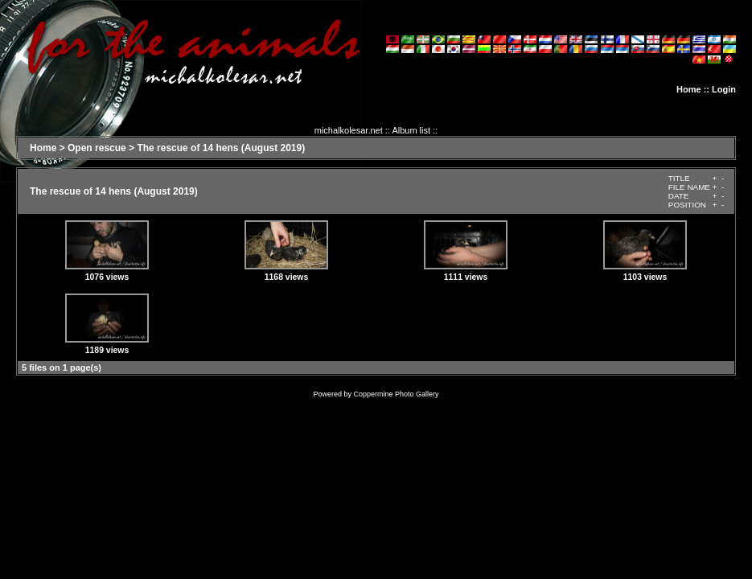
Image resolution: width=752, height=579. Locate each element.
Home (688, 89)
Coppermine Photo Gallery (395, 394)
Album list (411, 130)
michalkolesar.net (348, 130)
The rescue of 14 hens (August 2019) (221, 148)
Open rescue (97, 148)
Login (724, 89)
